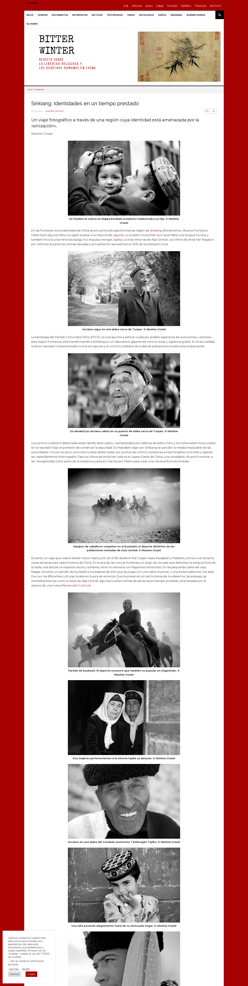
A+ (207, 111)
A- (214, 111)
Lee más (14, 968)
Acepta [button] (31, 974)
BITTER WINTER (56, 45)
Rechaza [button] (14, 974)
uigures (118, 235)
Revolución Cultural (76, 585)
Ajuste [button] (25, 968)
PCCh (95, 337)
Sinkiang (156, 230)
